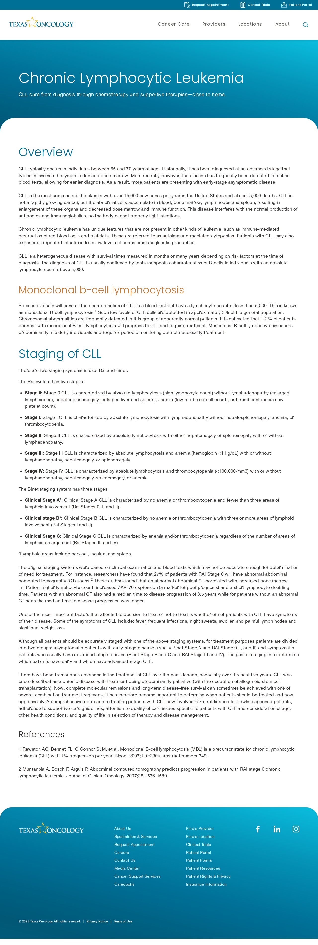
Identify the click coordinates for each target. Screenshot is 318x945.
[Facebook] (257, 830)
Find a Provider (200, 829)
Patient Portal (198, 853)
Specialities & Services (135, 837)
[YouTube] (296, 830)
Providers (214, 24)
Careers (121, 853)
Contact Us (124, 861)
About (282, 24)
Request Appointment (134, 845)
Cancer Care (174, 24)
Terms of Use (123, 922)
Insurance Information (206, 885)
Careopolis (124, 885)
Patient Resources (203, 869)
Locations (250, 24)
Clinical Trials (198, 845)
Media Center (127, 869)
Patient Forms (199, 861)
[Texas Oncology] (41, 24)
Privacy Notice (97, 922)
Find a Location (200, 837)
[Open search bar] (305, 24)
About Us (122, 829)
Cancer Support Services (137, 877)
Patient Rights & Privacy (208, 877)
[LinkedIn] (277, 830)
